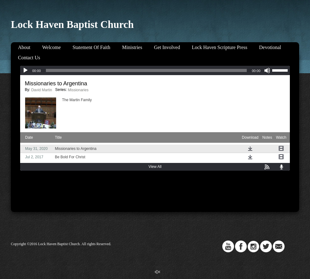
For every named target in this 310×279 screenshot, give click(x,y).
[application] (155, 70)
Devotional (270, 47)
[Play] (25, 70)
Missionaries (78, 90)
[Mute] (267, 70)
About (24, 47)
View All (155, 166)
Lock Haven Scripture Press (219, 47)
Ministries (132, 47)
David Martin (41, 90)
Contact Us (29, 57)
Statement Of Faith (91, 47)
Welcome (51, 47)
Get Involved (167, 47)
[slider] (146, 70)
